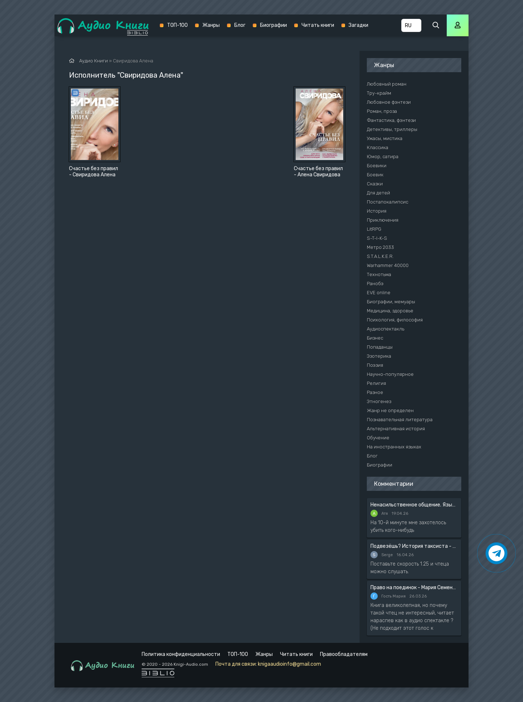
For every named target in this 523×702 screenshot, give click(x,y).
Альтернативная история (396, 428)
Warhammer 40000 (388, 265)
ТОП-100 (177, 25)
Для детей (378, 193)
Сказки (375, 183)
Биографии (273, 25)
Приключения (382, 220)
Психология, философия (395, 320)
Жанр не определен (390, 410)
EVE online (378, 292)
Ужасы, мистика (384, 138)
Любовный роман (386, 84)
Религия (376, 383)
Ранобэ (375, 283)
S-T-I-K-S (377, 238)
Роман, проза (382, 111)
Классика (377, 147)
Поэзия (375, 365)
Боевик (375, 174)
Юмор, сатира (382, 156)
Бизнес (375, 338)
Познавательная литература (400, 419)
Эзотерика (379, 356)
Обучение (378, 437)
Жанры (211, 25)
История (376, 211)
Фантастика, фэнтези (391, 120)
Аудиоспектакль (385, 329)
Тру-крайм (379, 93)
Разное (375, 392)
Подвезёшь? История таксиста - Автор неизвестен (414, 546)
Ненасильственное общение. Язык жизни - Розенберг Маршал (414, 505)
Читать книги (317, 25)
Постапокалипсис (387, 202)
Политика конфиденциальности (181, 654)
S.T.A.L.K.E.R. (380, 256)
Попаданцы (380, 347)
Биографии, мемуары (391, 301)
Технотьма (379, 274)
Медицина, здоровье (390, 310)
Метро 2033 (380, 247)
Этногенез (379, 401)
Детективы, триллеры (392, 129)
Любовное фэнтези (389, 102)
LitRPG (374, 229)
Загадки (358, 25)
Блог (240, 25)
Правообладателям (344, 654)
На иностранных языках (394, 446)
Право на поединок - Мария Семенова (414, 587)
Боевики (376, 165)
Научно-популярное (390, 374)
